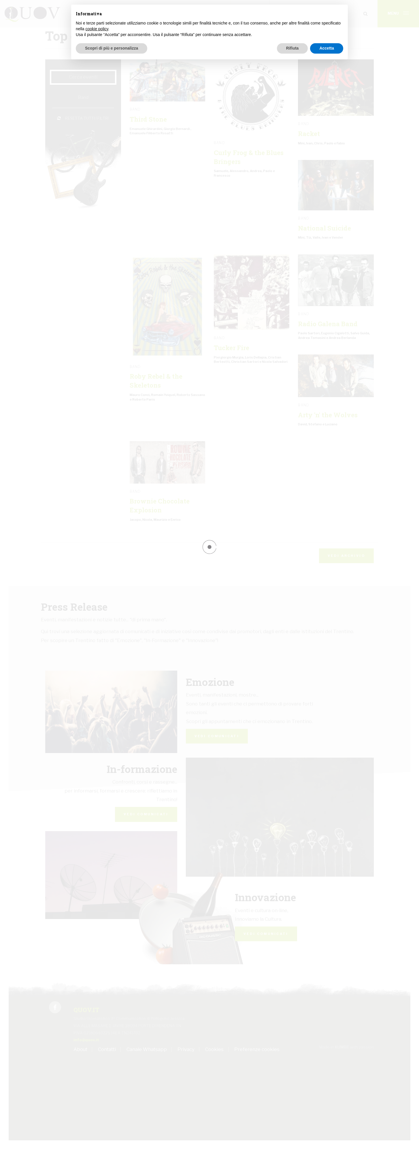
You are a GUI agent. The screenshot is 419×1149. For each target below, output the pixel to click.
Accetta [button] (326, 48)
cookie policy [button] (96, 29)
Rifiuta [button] (292, 48)
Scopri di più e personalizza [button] (111, 48)
